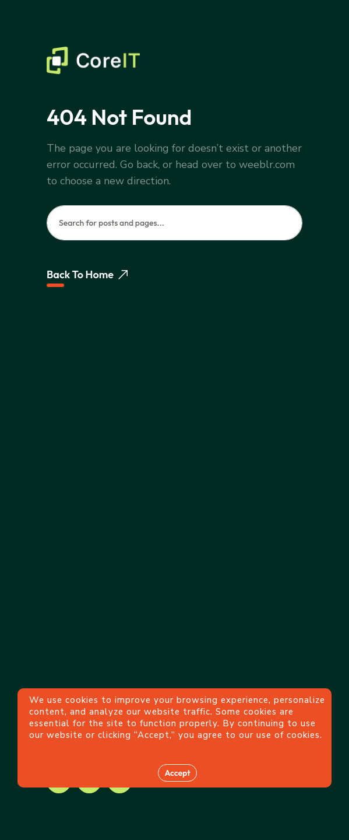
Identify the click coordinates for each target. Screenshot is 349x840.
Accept (177, 773)
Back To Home (87, 274)
